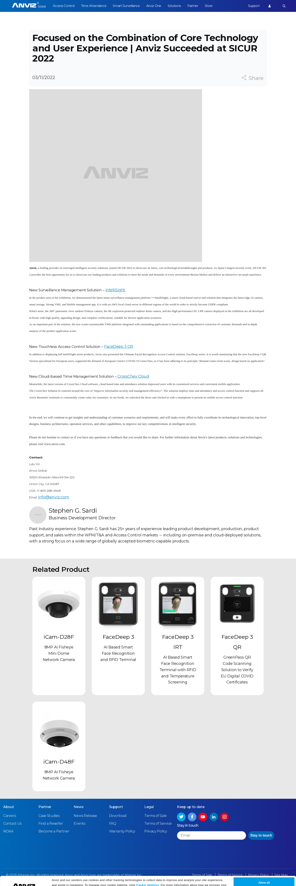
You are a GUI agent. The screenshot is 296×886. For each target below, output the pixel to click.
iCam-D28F (59, 637)
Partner (192, 6)
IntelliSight (115, 290)
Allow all (264, 873)
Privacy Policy (115, 881)
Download (118, 816)
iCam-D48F (59, 761)
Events (79, 823)
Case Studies (48, 816)
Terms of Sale (155, 816)
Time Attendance (94, 6)
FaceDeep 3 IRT (178, 642)
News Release (85, 816)
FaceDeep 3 (118, 637)
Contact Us (12, 823)
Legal (149, 807)
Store (209, 6)
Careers (9, 816)
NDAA (8, 831)
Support (254, 6)
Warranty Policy (122, 831)
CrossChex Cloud (132, 376)
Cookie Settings (147, 875)
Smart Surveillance (126, 6)
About (8, 807)
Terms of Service (158, 823)
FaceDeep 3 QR (118, 346)
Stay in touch (261, 835)
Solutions (174, 6)
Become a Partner (53, 831)
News (78, 807)
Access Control (64, 6)
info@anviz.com (53, 497)
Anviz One (153, 6)
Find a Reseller (50, 823)
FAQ (112, 823)
